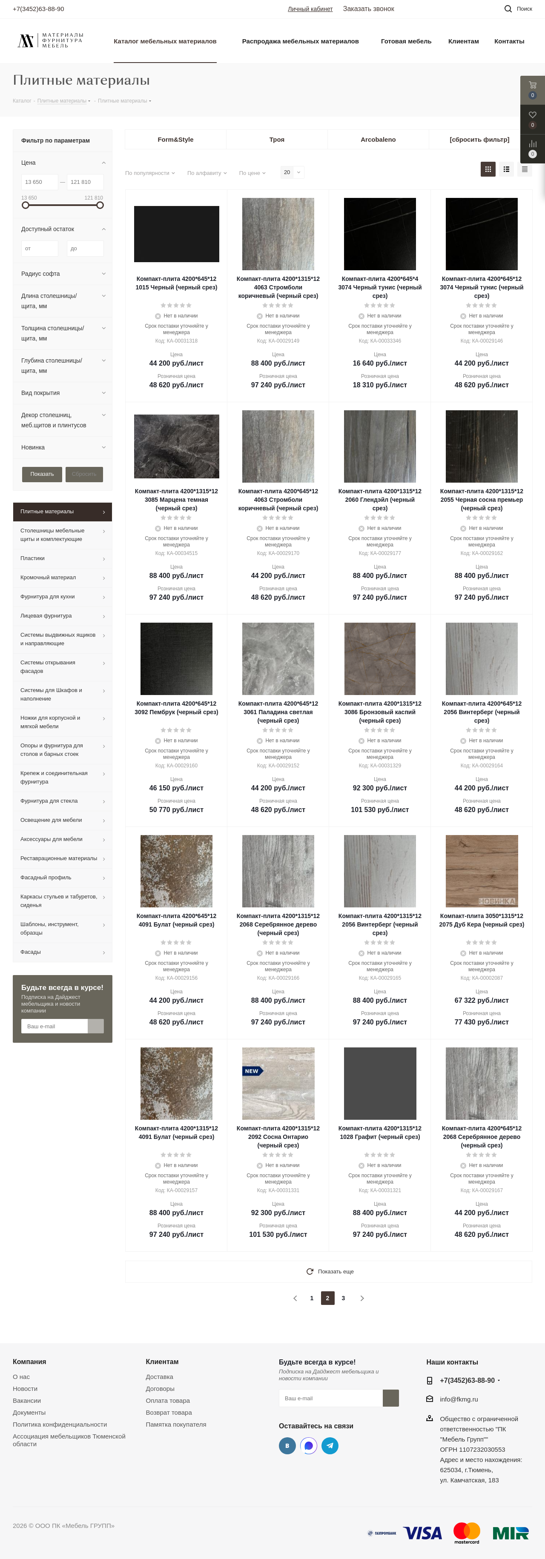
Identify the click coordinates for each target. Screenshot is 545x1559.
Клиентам (162, 1361)
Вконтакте (287, 1445)
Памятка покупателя (176, 1424)
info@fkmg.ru (459, 1399)
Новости (25, 1388)
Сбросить (84, 474)
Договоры (160, 1388)
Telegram (329, 1445)
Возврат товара (169, 1412)
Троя (277, 139)
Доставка (159, 1376)
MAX (308, 1445)
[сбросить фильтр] (479, 139)
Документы (29, 1412)
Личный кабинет (310, 9)
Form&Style (175, 139)
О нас (21, 1376)
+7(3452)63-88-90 (38, 8)
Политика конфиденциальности (60, 1424)
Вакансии (27, 1400)
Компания (29, 1361)
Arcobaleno (378, 139)
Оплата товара (168, 1400)
